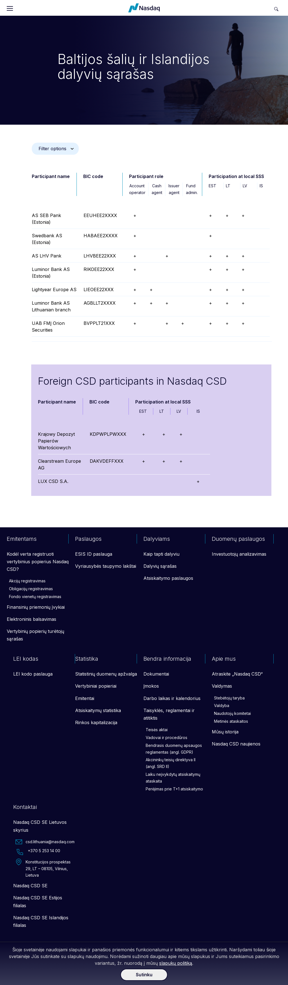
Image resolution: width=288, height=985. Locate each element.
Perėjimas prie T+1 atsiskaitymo (174, 788)
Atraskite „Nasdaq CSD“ (237, 674)
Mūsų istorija (225, 732)
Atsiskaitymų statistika (98, 710)
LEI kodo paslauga (33, 674)
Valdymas (222, 686)
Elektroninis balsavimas (31, 619)
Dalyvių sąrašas (160, 566)
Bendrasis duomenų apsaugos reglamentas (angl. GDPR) (174, 748)
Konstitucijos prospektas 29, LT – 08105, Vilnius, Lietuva (43, 868)
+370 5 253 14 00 (37, 851)
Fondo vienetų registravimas (35, 596)
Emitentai (84, 698)
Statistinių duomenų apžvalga (106, 674)
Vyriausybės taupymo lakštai (105, 566)
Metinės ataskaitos (231, 721)
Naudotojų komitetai (232, 713)
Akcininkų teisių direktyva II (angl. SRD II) (170, 763)
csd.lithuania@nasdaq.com (45, 841)
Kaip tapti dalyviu (161, 554)
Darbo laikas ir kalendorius (172, 698)
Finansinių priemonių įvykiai (36, 607)
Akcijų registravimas (27, 580)
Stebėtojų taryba (229, 698)
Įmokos (151, 686)
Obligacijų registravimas (31, 588)
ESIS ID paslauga (93, 554)
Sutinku (144, 974)
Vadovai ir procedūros (166, 737)
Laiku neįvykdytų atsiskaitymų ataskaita (173, 777)
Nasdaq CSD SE (30, 885)
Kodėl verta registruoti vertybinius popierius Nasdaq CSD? (38, 561)
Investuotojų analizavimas (239, 554)
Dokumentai (156, 674)
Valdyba (221, 705)
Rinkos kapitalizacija (96, 722)
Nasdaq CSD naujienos (236, 744)
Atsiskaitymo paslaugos (168, 578)
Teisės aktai (157, 729)
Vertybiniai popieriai (95, 686)
